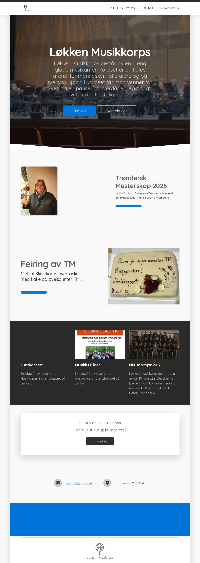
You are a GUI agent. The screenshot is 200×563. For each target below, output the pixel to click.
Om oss (79, 110)
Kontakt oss (117, 110)
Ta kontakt (100, 442)
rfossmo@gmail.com (78, 483)
